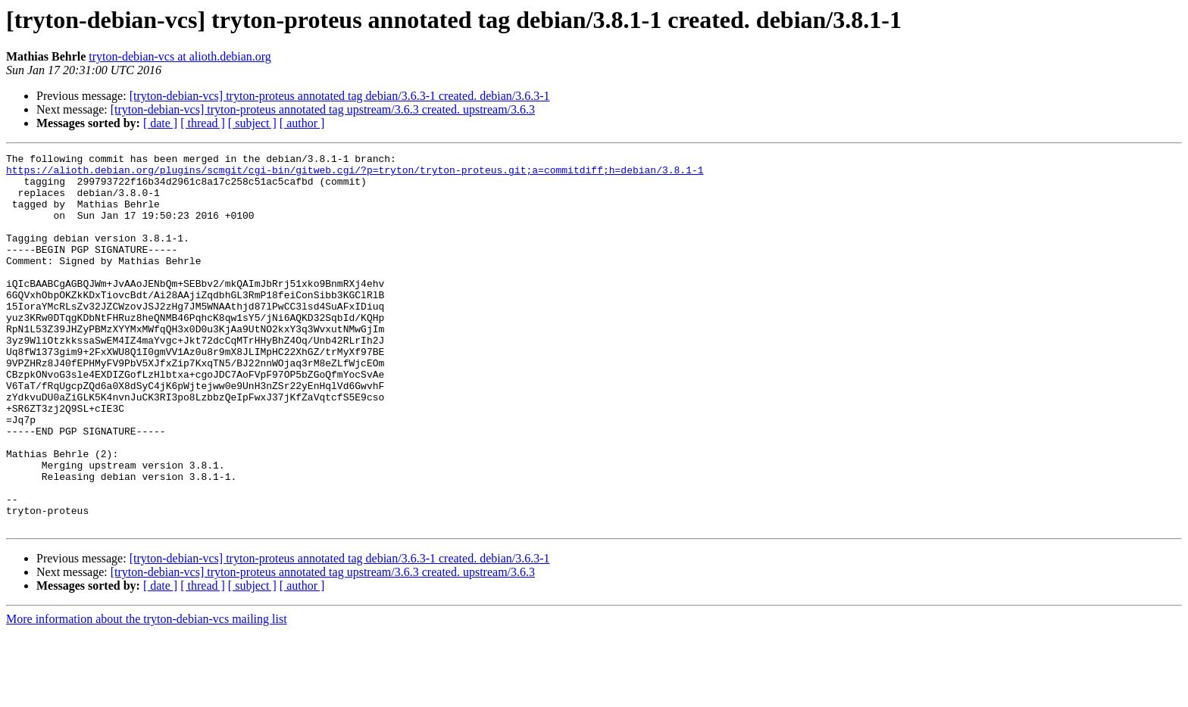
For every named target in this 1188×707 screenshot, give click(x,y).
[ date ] (160, 123)
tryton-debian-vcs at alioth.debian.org (180, 56)
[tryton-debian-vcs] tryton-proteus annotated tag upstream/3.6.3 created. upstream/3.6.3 (323, 109)
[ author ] (302, 123)
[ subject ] (252, 123)
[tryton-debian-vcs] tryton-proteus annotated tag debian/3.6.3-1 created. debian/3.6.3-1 (340, 95)
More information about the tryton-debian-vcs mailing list (146, 693)
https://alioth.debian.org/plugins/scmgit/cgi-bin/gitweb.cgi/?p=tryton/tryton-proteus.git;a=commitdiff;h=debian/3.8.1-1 (354, 174)
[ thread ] (202, 123)
